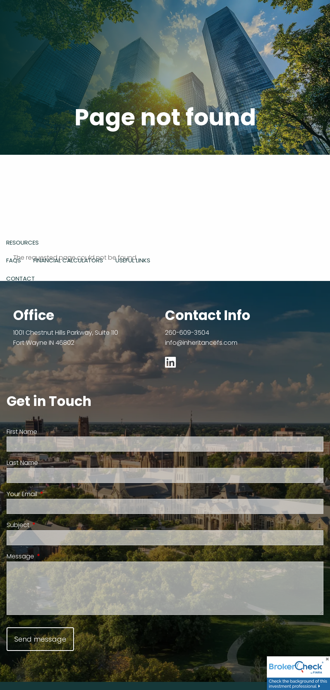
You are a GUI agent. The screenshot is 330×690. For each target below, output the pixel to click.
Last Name (22, 462)
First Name (22, 431)
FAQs (13, 260)
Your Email (52, 494)
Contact (20, 278)
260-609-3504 (187, 332)
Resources (22, 242)
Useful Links (132, 260)
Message (51, 556)
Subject (49, 524)
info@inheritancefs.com (201, 342)
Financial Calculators (68, 260)
